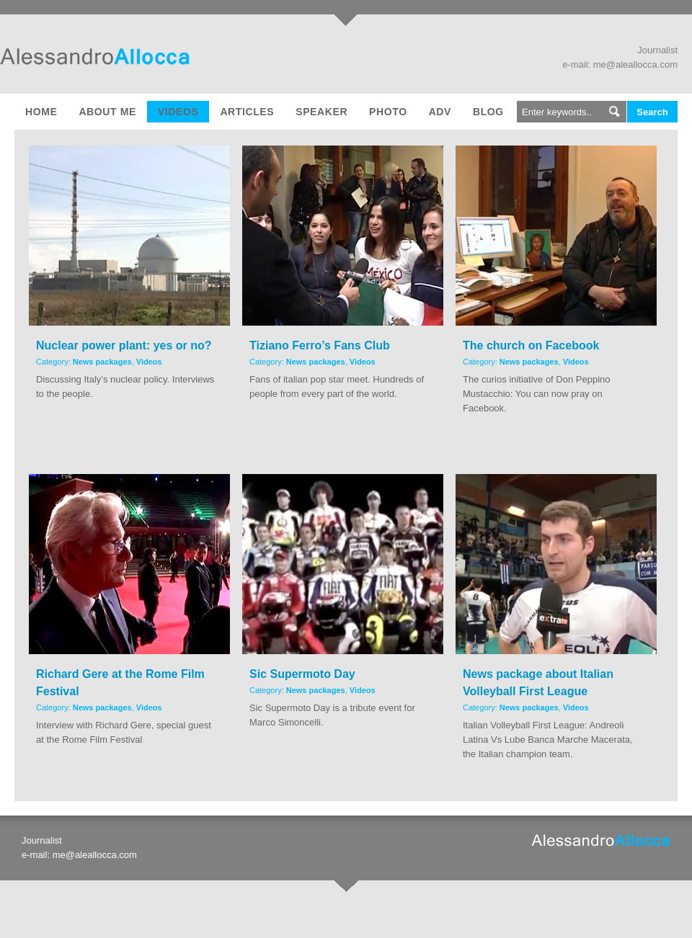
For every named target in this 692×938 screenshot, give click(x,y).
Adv (440, 111)
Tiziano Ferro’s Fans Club (319, 345)
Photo (388, 111)
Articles (247, 111)
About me (107, 111)
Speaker (321, 111)
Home (41, 111)
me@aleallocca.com (635, 64)
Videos (178, 111)
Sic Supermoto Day (302, 674)
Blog (488, 111)
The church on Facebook (531, 345)
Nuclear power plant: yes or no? (124, 345)
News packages (102, 361)
